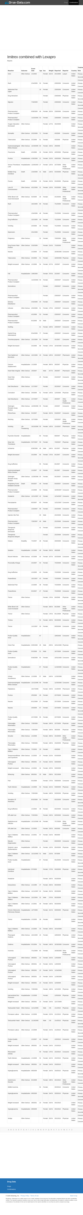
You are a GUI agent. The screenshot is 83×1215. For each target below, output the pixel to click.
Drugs (66, 2)
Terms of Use (34, 1196)
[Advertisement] (41, 28)
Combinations (73, 2)
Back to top (73, 1196)
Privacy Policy (25, 1196)
